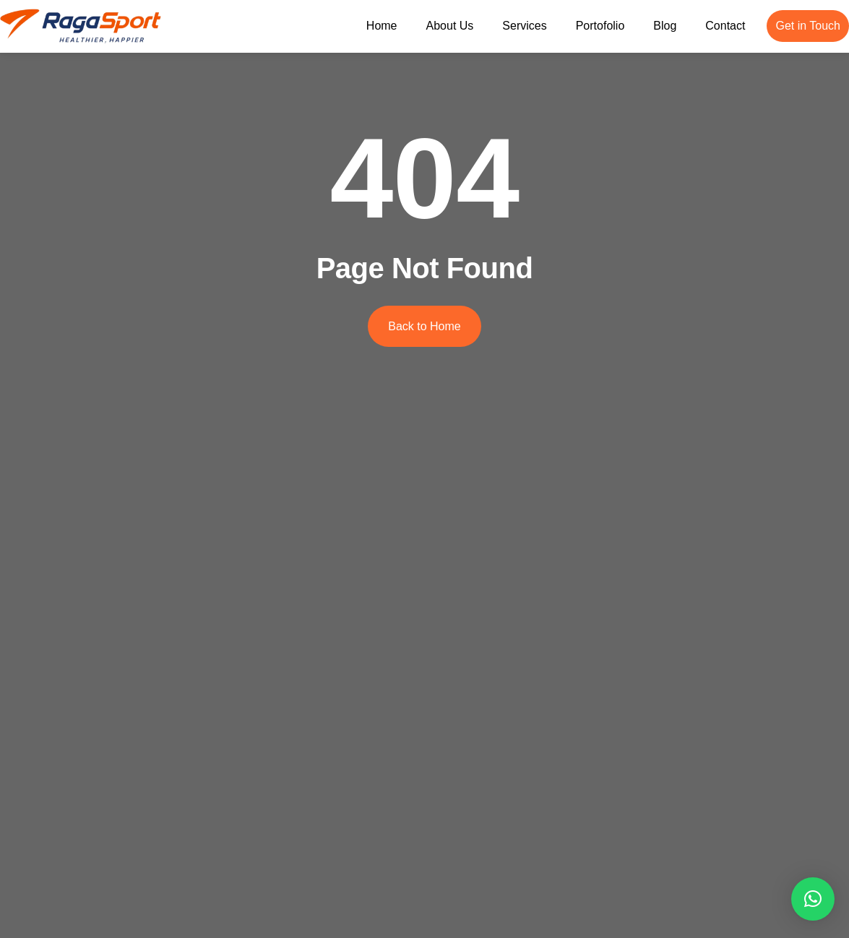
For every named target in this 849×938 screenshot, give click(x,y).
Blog (664, 26)
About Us (450, 26)
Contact (725, 26)
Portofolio (600, 26)
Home (381, 26)
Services (524, 26)
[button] (813, 899)
